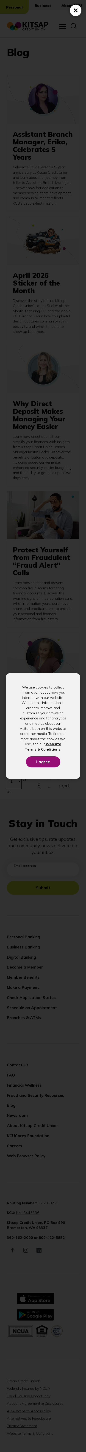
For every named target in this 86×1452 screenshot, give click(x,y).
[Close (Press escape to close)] (75, 10)
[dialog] (43, 726)
